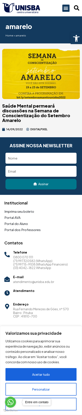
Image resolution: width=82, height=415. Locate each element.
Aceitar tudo (41, 374)
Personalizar (41, 389)
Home (9, 35)
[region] (41, 370)
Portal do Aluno (16, 223)
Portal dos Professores (22, 230)
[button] (76, 38)
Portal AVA (12, 217)
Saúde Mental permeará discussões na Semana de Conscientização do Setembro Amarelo (36, 113)
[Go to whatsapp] (10, 402)
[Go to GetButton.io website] (10, 410)
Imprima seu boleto (19, 211)
